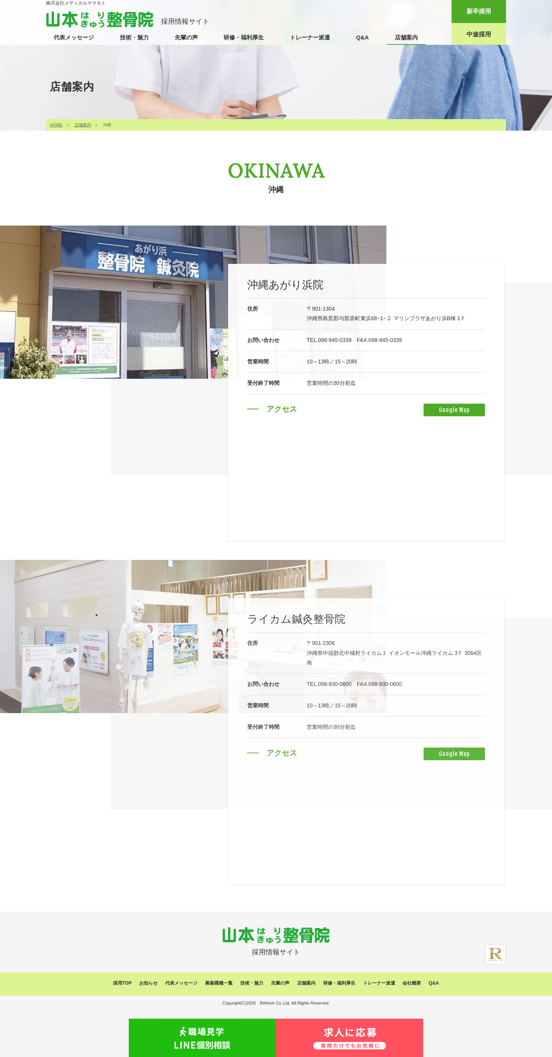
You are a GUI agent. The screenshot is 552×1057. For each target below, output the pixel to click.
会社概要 (411, 983)
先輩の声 (186, 37)
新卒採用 (479, 11)
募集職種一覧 (219, 983)
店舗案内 (406, 37)
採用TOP (122, 983)
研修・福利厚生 (243, 37)
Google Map (450, 410)
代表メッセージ (74, 37)
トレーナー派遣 (310, 37)
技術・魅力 (134, 37)
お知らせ (148, 983)
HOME (56, 125)
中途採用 (479, 34)
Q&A (362, 37)
